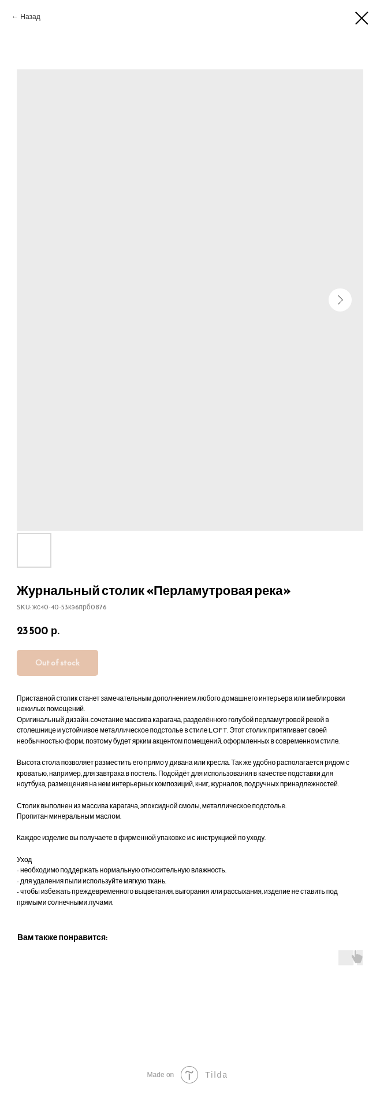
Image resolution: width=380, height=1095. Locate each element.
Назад (30, 17)
